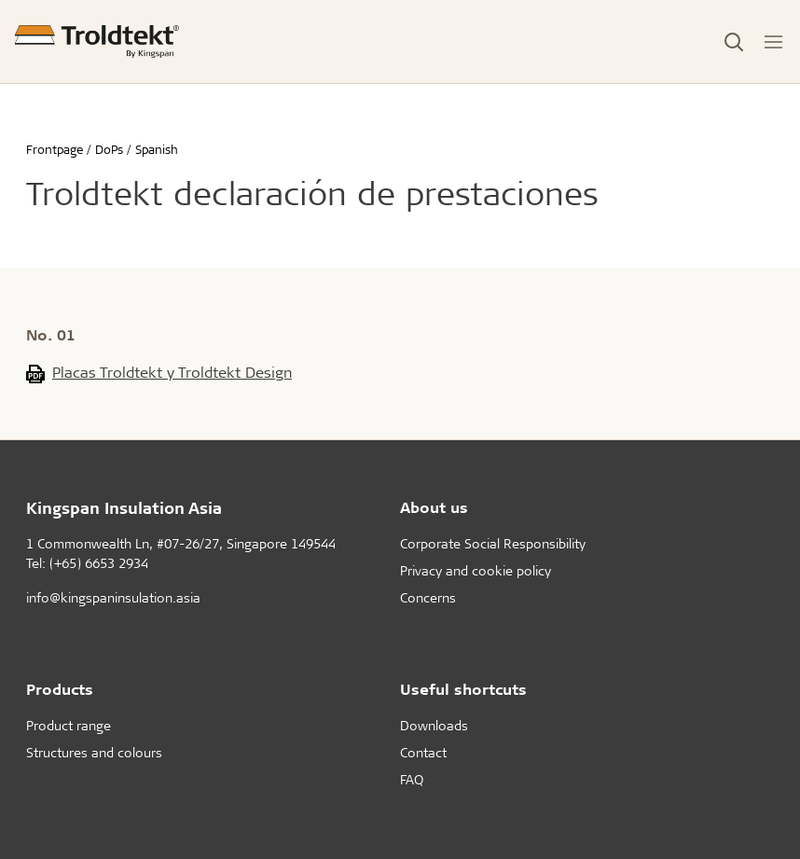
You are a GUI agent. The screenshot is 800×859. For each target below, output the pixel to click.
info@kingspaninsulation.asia (113, 597)
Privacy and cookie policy (475, 570)
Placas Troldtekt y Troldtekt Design (172, 371)
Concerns (428, 597)
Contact (423, 752)
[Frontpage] (97, 41)
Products (59, 689)
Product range (68, 725)
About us (434, 507)
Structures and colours (94, 752)
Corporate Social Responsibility (493, 543)
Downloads (434, 725)
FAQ (411, 779)
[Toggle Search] (733, 42)
